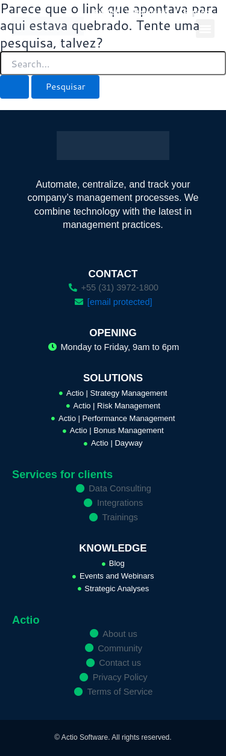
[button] (205, 28)
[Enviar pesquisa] (14, 87)
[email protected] (119, 302)
